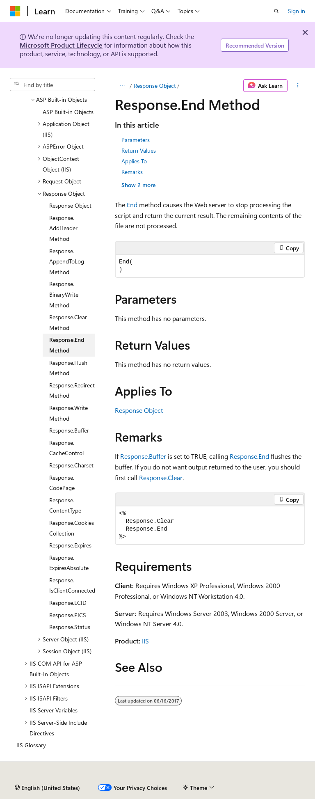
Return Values (138, 150)
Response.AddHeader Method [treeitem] (63, 228)
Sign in (296, 11)
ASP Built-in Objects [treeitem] (68, 112)
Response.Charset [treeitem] (71, 465)
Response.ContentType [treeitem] (65, 505)
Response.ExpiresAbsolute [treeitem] (69, 563)
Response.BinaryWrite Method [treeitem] (63, 294)
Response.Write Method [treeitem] (68, 413)
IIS (145, 640)
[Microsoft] (15, 11)
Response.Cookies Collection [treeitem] (71, 528)
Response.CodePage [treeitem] (62, 483)
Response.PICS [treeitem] (67, 615)
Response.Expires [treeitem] (70, 545)
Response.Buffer (143, 456)
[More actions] (298, 85)
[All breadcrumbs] (122, 85)
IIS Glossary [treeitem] (31, 745)
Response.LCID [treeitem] (68, 603)
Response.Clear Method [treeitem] (68, 322)
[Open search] (276, 11)
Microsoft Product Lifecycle (61, 45)
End (132, 204)
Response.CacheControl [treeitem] (66, 448)
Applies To (134, 161)
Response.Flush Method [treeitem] (68, 368)
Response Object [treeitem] (70, 205)
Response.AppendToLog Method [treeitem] (66, 261)
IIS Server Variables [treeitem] (54, 710)
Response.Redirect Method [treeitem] (72, 390)
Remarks (132, 172)
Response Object (155, 85)
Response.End (249, 456)
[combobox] (52, 84)
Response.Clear (161, 477)
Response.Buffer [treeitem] (69, 430)
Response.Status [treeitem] (69, 627)
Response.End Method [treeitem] (66, 345)
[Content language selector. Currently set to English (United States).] (47, 787)
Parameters (135, 140)
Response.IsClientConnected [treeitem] (72, 585)
